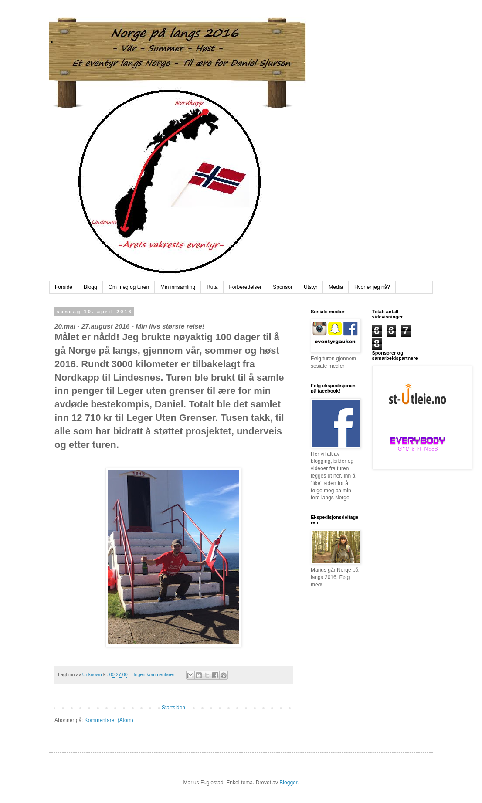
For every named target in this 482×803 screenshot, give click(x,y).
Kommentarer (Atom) (109, 720)
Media (336, 287)
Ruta (212, 287)
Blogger (288, 782)
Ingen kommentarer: (155, 674)
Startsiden (173, 708)
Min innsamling (177, 287)
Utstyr (310, 287)
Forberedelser (245, 287)
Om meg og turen (129, 287)
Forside (63, 287)
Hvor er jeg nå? (372, 287)
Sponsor (282, 287)
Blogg (90, 287)
